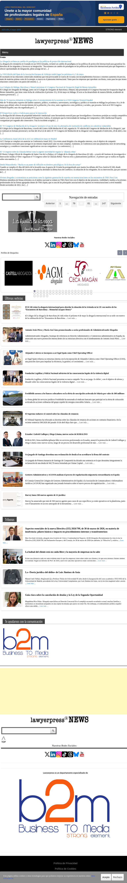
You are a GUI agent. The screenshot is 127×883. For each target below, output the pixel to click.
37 (88, 294)
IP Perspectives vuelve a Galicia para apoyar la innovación (23, 113)
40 (38, 296)
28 (60, 294)
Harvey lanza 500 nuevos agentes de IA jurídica (45, 495)
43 (47, 296)
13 (72, 291)
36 (85, 294)
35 (82, 294)
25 (50, 294)
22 (41, 294)
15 (79, 291)
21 (38, 294)
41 (41, 296)
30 (66, 294)
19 (91, 291)
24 (47, 294)
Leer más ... (72, 318)
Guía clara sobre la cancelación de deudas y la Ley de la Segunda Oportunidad (64, 595)
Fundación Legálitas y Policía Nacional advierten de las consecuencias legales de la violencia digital (67, 373)
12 (69, 291)
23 (44, 294)
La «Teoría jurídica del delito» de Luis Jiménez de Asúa (52, 572)
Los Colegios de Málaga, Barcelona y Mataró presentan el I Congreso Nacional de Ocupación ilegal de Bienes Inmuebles (48, 87)
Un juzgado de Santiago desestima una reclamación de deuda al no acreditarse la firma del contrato (67, 454)
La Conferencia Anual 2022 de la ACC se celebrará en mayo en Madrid (28, 139)
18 (88, 291)
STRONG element (114, 29)
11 (66, 291)
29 (63, 294)
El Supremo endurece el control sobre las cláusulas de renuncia (51, 414)
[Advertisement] (63, 691)
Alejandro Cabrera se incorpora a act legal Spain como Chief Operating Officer (59, 353)
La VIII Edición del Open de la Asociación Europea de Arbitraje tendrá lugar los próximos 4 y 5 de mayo (42, 74)
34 (79, 294)
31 (69, 294)
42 (44, 296)
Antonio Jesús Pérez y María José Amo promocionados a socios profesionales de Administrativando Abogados (71, 330)
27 (57, 294)
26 (53, 294)
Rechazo (117, 877)
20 (35, 294)
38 (91, 294)
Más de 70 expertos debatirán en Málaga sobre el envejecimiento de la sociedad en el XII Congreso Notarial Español (46, 100)
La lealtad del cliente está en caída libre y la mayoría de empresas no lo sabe (62, 552)
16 (82, 291)
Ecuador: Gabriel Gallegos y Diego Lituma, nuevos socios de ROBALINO (56, 434)
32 (72, 294)
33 (75, 294)
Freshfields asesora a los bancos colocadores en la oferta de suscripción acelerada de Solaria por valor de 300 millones (74, 393)
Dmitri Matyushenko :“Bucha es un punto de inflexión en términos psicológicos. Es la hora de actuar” (40, 164)
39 (35, 296)
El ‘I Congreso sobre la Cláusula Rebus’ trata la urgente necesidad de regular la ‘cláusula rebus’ (38, 152)
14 (75, 291)
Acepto (106, 877)
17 (85, 291)
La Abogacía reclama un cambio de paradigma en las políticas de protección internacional (35, 61)
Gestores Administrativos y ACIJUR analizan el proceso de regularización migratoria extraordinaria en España (72, 475)
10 (63, 291)
